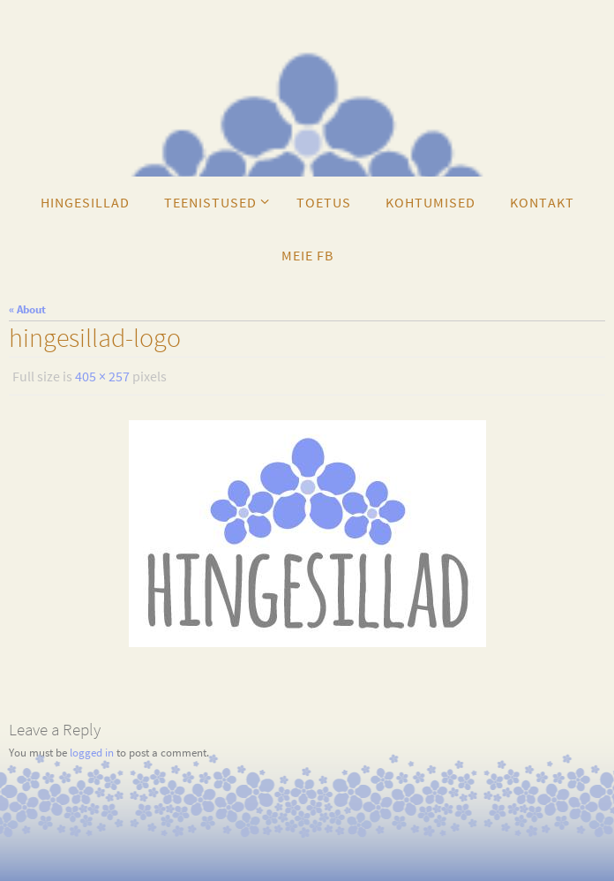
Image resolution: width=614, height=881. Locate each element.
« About (27, 309)
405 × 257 (102, 376)
